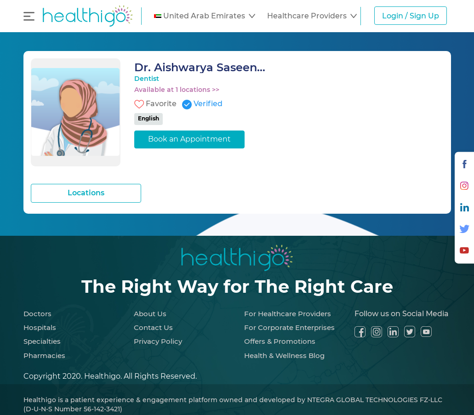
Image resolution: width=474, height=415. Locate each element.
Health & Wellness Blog (284, 355)
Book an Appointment (189, 139)
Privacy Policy (158, 341)
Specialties (42, 341)
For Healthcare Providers (287, 313)
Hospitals (39, 327)
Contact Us (153, 327)
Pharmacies (44, 355)
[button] (204, 16)
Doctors (37, 313)
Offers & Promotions (279, 341)
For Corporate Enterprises (289, 327)
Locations (86, 192)
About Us (150, 313)
